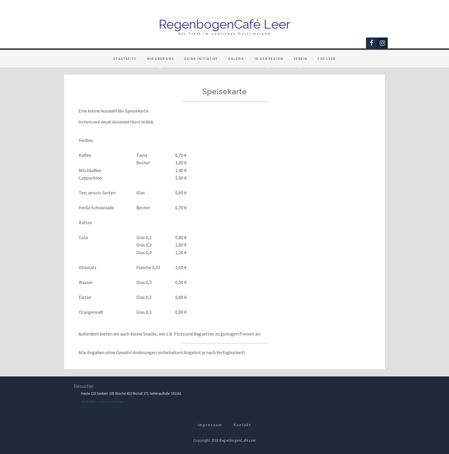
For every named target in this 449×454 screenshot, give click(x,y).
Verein (300, 58)
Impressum (210, 424)
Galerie (236, 58)
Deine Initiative (201, 58)
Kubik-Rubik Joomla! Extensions (102, 402)
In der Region (269, 58)
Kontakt (242, 424)
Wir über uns (160, 58)
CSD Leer (327, 58)
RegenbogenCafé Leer (224, 24)
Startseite (125, 58)
